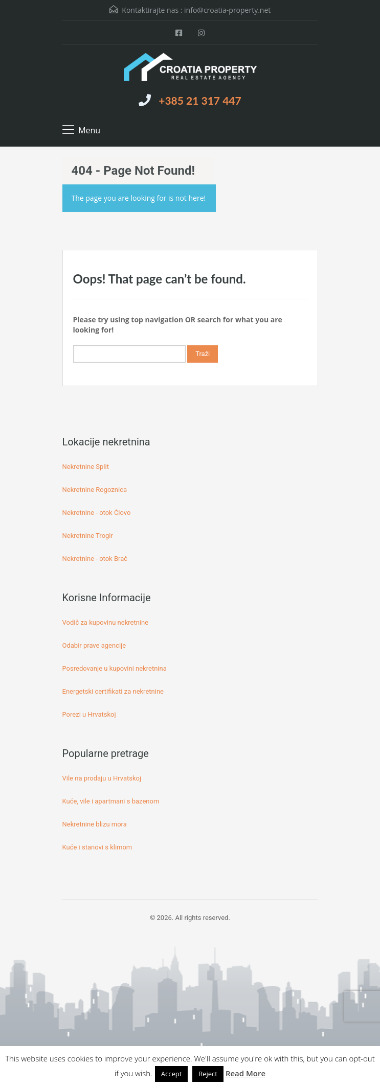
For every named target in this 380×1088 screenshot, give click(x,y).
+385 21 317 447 (200, 100)
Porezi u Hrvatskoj (89, 714)
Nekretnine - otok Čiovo (96, 512)
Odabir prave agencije (94, 645)
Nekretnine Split (85, 466)
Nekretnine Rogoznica (94, 489)
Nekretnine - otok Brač (95, 558)
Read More (245, 1073)
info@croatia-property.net (227, 10)
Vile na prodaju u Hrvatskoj (102, 778)
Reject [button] (207, 1073)
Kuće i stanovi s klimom (97, 847)
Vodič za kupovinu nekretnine (105, 622)
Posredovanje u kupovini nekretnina (114, 668)
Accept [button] (171, 1073)
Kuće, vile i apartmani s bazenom (111, 801)
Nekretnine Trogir (87, 535)
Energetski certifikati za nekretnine (113, 691)
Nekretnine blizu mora (94, 824)
